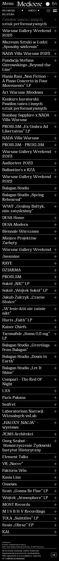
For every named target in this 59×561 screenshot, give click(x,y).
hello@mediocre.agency (17, 544)
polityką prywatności (15, 558)
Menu (8, 4)
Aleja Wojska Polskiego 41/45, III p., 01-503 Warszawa (25, 547)
